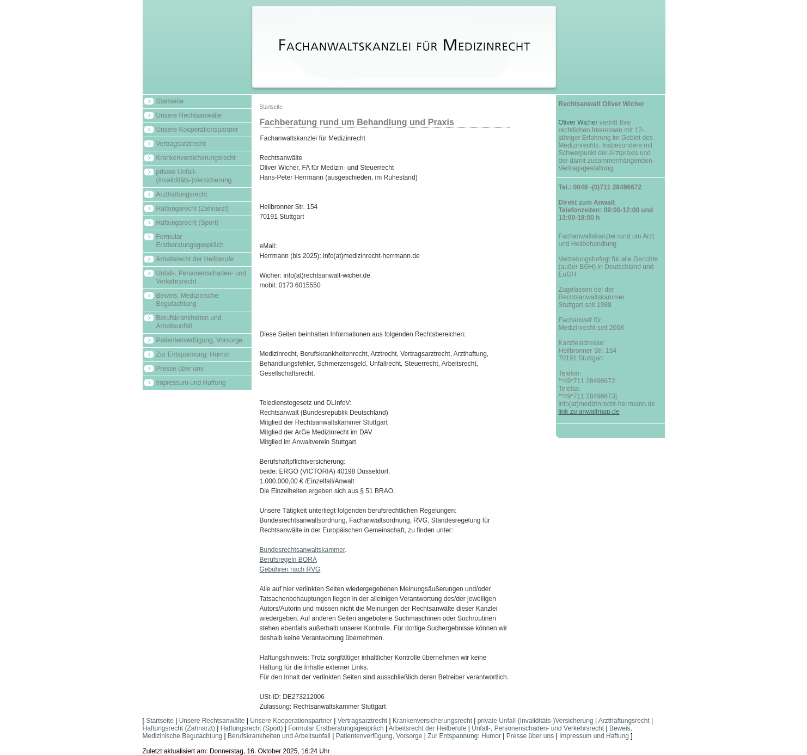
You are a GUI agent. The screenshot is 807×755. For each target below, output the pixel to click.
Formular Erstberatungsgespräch (190, 241)
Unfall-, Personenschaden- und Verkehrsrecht (201, 277)
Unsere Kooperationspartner (197, 129)
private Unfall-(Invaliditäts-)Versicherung (194, 176)
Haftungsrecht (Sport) (187, 222)
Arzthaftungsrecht (181, 194)
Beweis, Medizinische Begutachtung (187, 300)
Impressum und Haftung (191, 382)
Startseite (170, 101)
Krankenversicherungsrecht (196, 158)
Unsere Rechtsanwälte (189, 115)
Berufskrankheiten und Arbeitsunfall (189, 322)
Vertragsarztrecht (181, 144)
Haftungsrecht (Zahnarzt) (192, 208)
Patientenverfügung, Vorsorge (199, 340)
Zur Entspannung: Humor (193, 354)
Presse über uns (180, 368)
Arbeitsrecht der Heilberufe (195, 259)
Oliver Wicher (578, 122)
